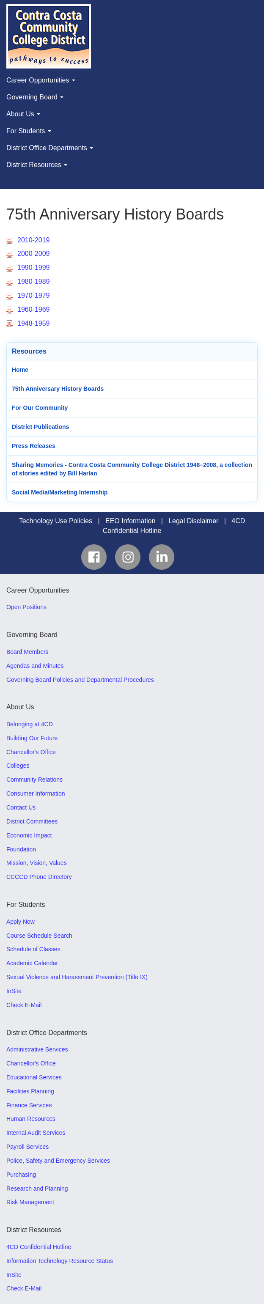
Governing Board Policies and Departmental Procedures (80, 679)
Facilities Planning (30, 1091)
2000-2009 (33, 253)
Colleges (17, 765)
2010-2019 (33, 240)
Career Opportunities (40, 80)
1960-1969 (33, 309)
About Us (23, 114)
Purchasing (21, 1174)
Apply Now (20, 921)
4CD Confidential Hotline (38, 1247)
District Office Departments (49, 147)
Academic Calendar (32, 963)
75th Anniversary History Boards (58, 388)
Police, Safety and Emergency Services (58, 1160)
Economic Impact (29, 835)
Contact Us (21, 807)
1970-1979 (33, 295)
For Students (28, 131)
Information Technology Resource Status (59, 1260)
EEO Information (130, 520)
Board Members (27, 651)
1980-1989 (33, 281)
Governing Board (34, 97)
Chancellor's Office (31, 752)
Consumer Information (35, 793)
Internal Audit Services (35, 1132)
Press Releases (33, 445)
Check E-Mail (23, 1005)
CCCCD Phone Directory (39, 876)
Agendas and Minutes (34, 665)
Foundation (21, 849)
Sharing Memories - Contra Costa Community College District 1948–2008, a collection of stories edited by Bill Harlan (132, 469)
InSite (14, 991)
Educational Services (34, 1077)
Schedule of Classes (33, 949)
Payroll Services (27, 1146)
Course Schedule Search (39, 935)
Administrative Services (37, 1049)
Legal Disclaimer (193, 520)
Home (20, 369)
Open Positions (26, 607)
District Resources (36, 164)
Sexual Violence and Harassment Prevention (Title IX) (77, 977)
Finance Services (29, 1105)
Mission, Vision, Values (36, 862)
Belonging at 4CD (29, 724)
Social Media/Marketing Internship (59, 492)
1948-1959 (33, 323)
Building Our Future (32, 738)
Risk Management (30, 1202)
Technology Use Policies (55, 520)
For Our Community (40, 407)
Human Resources (30, 1118)
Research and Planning (37, 1188)
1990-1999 (33, 267)
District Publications (40, 426)
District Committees (32, 821)
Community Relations (34, 779)
